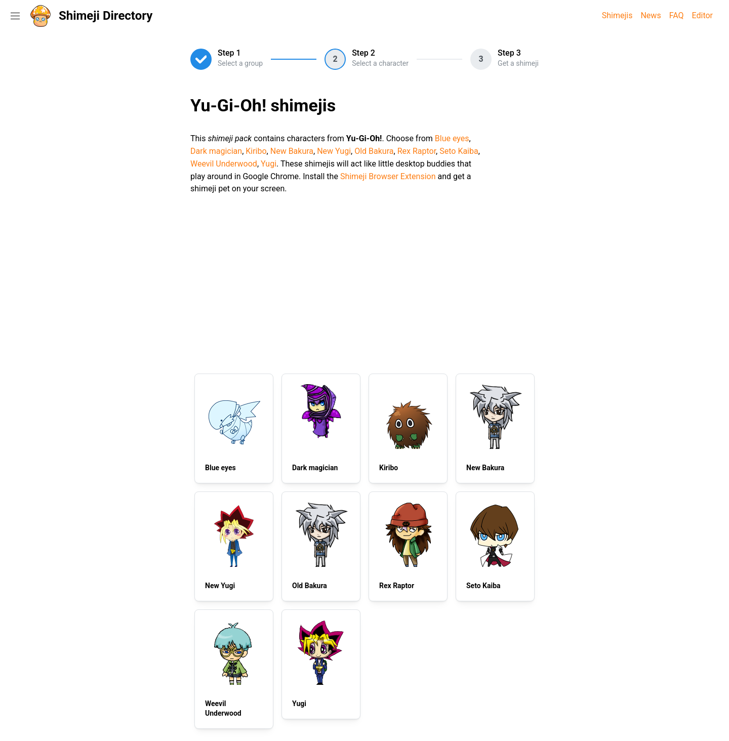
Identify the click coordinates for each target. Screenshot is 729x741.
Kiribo (256, 151)
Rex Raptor (416, 151)
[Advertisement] (364, 282)
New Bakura (291, 151)
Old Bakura (373, 151)
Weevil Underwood (223, 164)
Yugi (268, 164)
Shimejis (617, 15)
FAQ (676, 15)
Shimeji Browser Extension (388, 176)
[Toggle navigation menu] (15, 16)
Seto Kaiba (458, 151)
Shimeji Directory (105, 16)
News (650, 15)
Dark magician (216, 151)
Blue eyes (452, 138)
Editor (702, 15)
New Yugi (334, 151)
